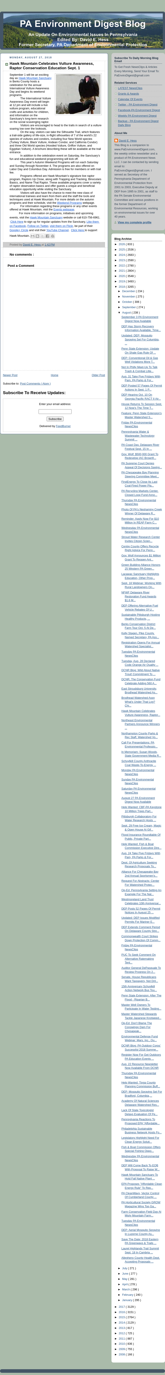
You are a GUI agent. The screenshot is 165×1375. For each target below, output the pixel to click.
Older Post (98, 375)
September (129, 307)
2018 (122, 286)
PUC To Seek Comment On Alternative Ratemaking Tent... (139, 958)
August (127, 312)
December (129, 291)
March (126, 1289)
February (128, 1294)
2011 (122, 1338)
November (129, 296)
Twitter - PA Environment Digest (137, 104)
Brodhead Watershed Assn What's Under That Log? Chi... (138, 701)
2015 (122, 1317)
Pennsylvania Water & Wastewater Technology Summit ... (138, 435)
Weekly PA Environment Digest (137, 115)
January (127, 1300)
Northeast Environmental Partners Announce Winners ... (141, 724)
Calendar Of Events (130, 99)
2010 (122, 1343)
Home (54, 375)
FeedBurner (63, 426)
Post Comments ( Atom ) (35, 383)
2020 (122, 276)
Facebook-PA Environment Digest (139, 110)
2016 (122, 1312)
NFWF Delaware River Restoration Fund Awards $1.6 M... (139, 596)
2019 (122, 281)
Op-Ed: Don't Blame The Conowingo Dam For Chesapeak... (137, 1027)
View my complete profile (134, 222)
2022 (122, 265)
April (125, 1284)
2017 (122, 1306)
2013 (122, 1328)
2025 (122, 249)
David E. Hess (128, 140)
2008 (122, 1354)
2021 (122, 270)
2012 (122, 1333)
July (125, 1268)
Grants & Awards (128, 93)
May (125, 1279)
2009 (122, 1349)
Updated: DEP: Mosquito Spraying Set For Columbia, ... (140, 339)
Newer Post (10, 375)
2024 (122, 255)
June (125, 1273)
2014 (122, 1322)
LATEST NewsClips (130, 88)
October (127, 302)
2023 (122, 260)
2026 (122, 244)
